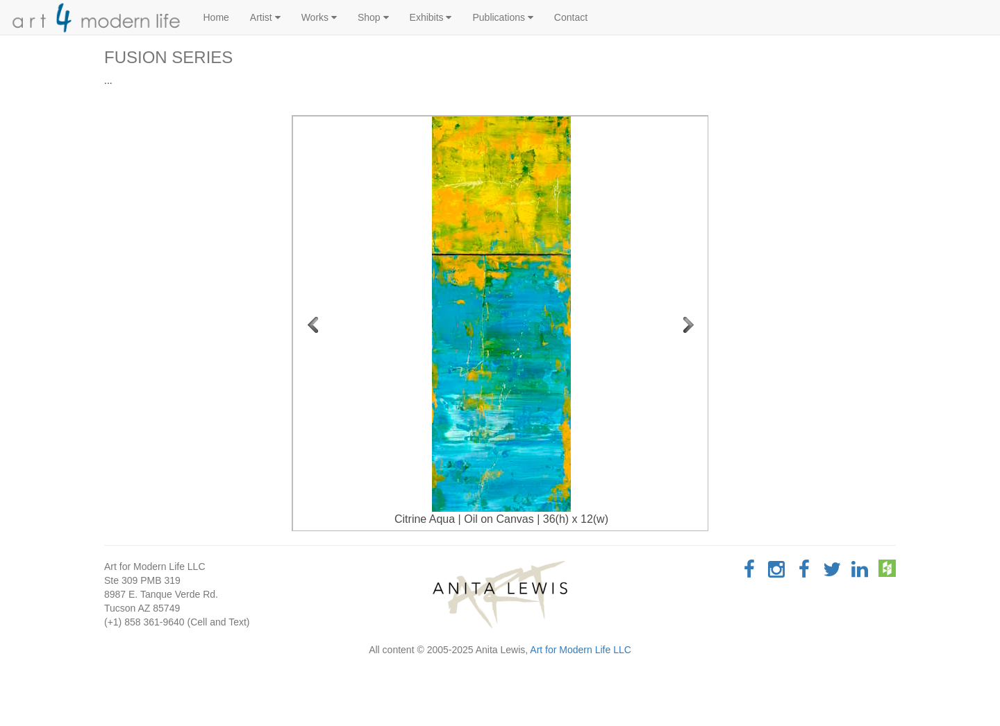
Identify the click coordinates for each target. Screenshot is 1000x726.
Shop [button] (373, 17)
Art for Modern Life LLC (580, 649)
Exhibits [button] (431, 17)
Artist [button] (265, 17)
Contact (571, 17)
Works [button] (319, 17)
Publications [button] (502, 17)
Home (216, 17)
